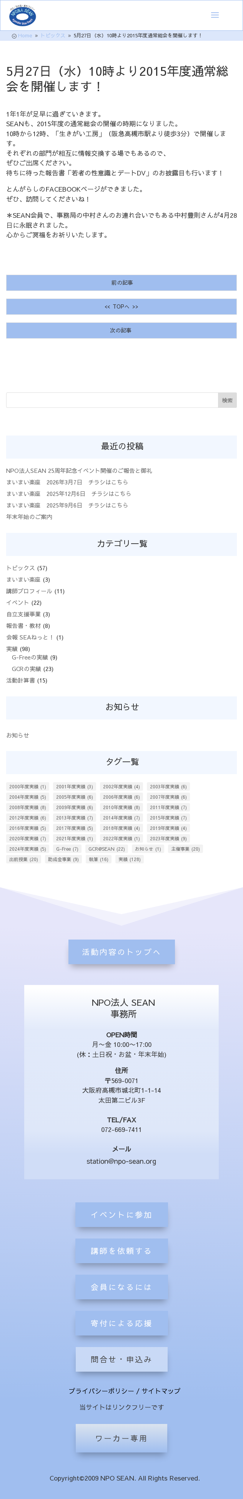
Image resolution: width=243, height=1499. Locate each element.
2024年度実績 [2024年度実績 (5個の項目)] (27, 848)
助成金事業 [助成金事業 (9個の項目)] (63, 859)
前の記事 (121, 282)
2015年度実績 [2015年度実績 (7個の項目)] (168, 817)
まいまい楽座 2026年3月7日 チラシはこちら (67, 482)
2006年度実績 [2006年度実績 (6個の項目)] (121, 796)
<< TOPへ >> (121, 306)
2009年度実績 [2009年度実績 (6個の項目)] (74, 807)
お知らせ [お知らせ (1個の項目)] (148, 848)
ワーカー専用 (121, 1438)
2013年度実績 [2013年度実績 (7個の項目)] (74, 817)
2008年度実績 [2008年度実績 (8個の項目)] (27, 807)
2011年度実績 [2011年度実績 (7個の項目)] (168, 807)
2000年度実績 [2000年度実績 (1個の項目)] (27, 786)
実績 (12, 648)
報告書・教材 (23, 625)
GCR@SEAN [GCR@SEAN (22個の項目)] (106, 848)
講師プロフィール (29, 591)
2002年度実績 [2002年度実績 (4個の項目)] (121, 786)
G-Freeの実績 (30, 657)
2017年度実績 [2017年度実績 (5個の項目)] (74, 828)
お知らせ (17, 735)
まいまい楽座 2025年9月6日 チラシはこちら (67, 505)
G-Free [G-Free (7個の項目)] (67, 848)
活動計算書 (20, 680)
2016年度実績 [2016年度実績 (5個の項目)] (27, 828)
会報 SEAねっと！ (30, 637)
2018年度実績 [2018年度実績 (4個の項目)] (121, 828)
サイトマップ (161, 1391)
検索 (227, 400)
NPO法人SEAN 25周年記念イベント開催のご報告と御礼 (82, 470)
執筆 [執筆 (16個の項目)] (98, 859)
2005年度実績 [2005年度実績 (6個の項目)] (74, 796)
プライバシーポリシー (101, 1391)
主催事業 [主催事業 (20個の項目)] (185, 848)
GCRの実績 (26, 668)
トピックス (20, 568)
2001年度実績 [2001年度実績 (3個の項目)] (74, 786)
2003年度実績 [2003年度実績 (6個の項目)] (168, 786)
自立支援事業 (23, 614)
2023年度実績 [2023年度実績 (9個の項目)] (168, 838)
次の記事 (121, 330)
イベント (17, 602)
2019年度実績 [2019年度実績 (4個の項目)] (168, 828)
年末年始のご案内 (29, 516)
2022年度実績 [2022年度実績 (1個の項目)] (121, 838)
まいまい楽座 (23, 579)
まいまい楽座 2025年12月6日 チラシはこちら (68, 493)
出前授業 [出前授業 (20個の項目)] (23, 859)
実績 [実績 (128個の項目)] (129, 859)
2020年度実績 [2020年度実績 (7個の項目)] (27, 838)
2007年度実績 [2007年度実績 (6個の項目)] (168, 796)
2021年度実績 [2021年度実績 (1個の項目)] (74, 838)
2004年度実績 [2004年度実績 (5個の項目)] (27, 796)
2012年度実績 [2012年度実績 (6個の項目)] (27, 817)
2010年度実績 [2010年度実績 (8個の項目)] (121, 807)
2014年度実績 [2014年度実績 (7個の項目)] (121, 817)
